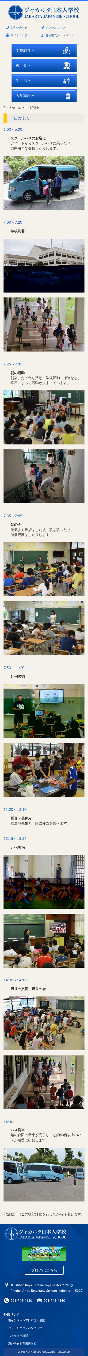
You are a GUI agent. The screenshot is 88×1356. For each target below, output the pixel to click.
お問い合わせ (19, 27)
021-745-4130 (21, 1300)
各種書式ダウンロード (60, 35)
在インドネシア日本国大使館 (26, 1320)
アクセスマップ (55, 27)
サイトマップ (19, 35)
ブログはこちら (44, 1270)
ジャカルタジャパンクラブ (25, 1328)
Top (6, 107)
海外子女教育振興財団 (22, 1343)
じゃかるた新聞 (18, 1335)
